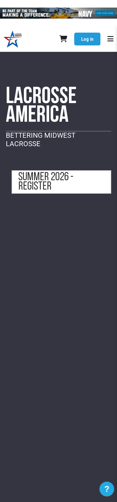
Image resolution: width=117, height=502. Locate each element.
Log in (87, 39)
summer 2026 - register (45, 182)
